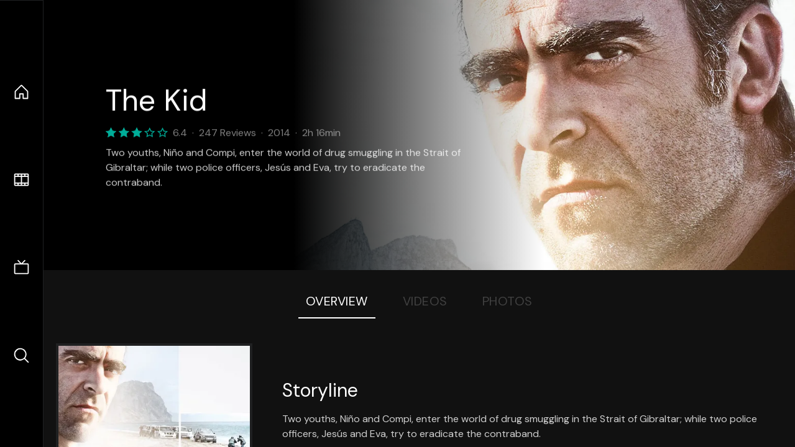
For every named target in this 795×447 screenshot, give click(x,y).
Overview (337, 301)
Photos (507, 301)
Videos (425, 301)
